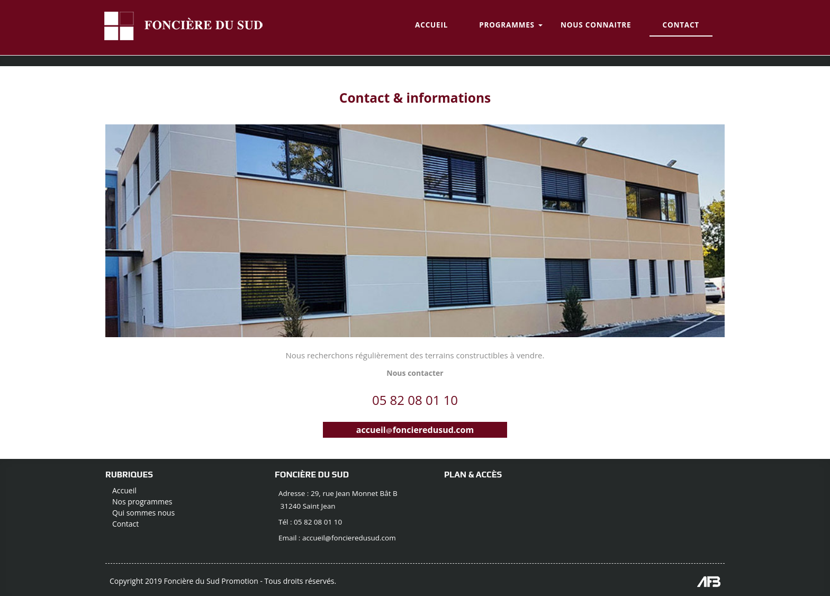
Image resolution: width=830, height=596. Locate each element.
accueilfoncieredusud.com (415, 430)
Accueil (124, 490)
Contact (125, 524)
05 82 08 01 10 (415, 400)
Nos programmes (142, 501)
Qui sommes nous (143, 513)
